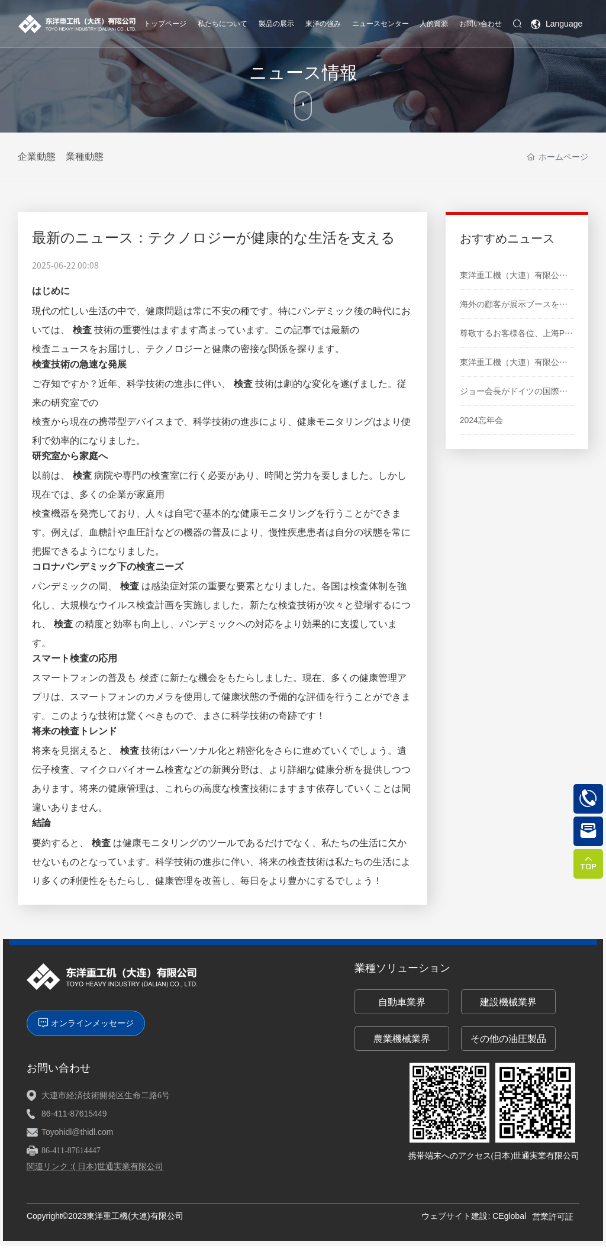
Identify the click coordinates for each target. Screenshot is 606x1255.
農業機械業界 (401, 1039)
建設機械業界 (508, 1002)
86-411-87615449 (74, 1113)
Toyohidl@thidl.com (77, 1132)
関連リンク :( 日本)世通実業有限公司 (95, 1166)
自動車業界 (402, 1002)
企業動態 (37, 156)
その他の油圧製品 (508, 1039)
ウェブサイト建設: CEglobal (473, 1216)
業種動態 (90, 156)
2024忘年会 (481, 420)
